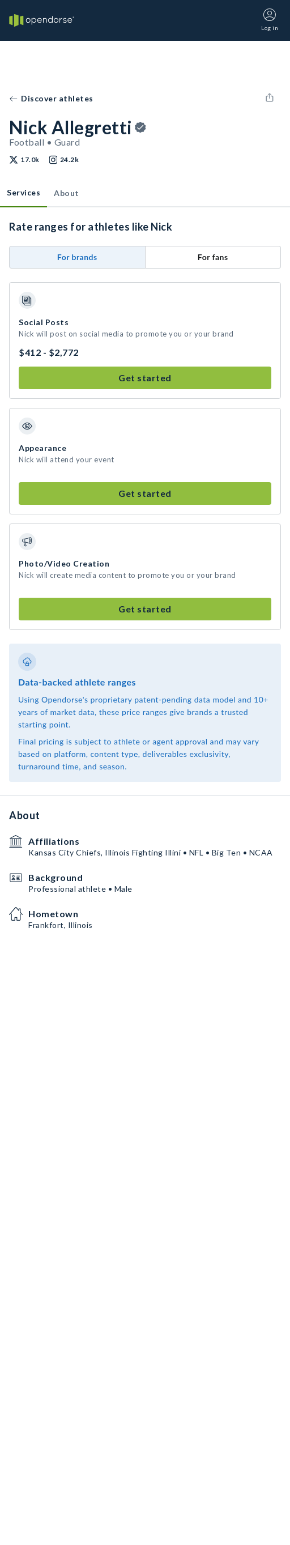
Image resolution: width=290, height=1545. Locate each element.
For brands (77, 257)
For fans (213, 257)
